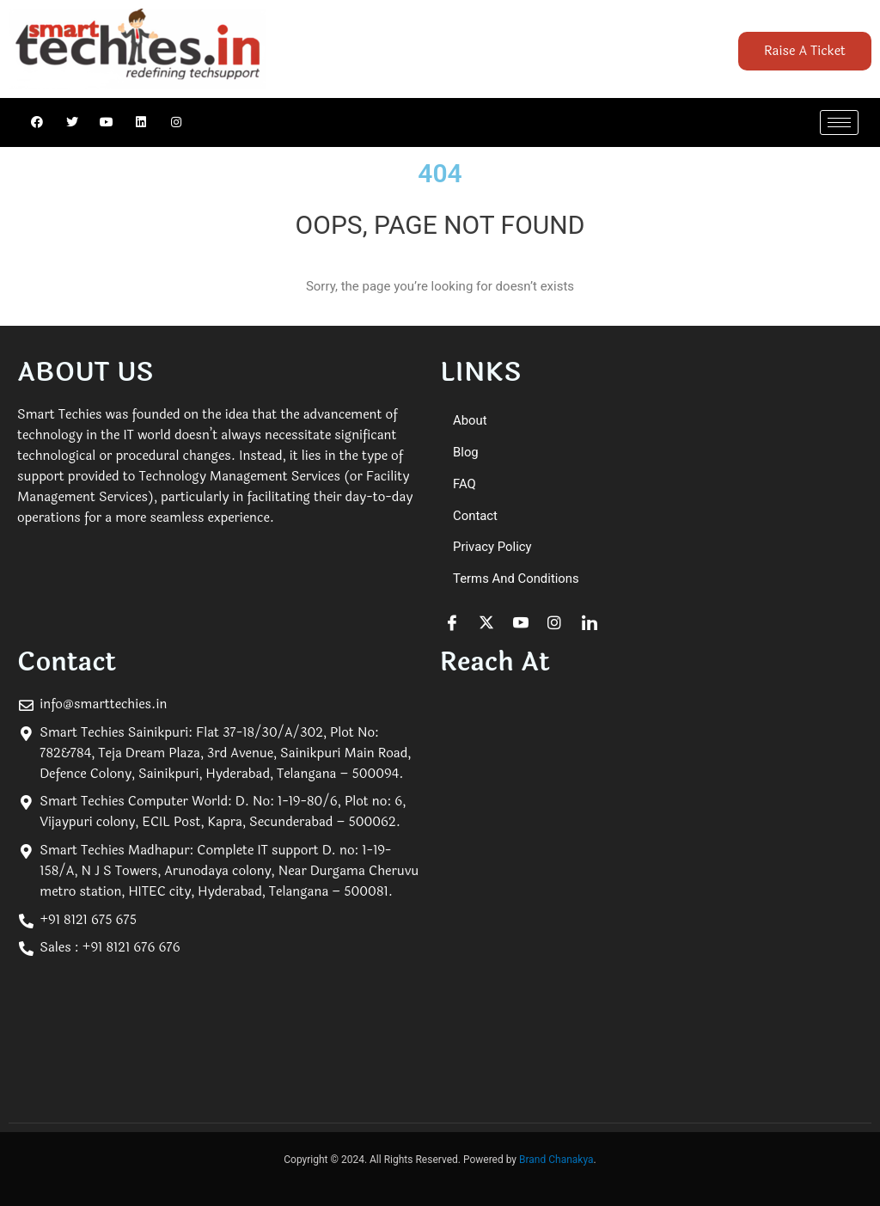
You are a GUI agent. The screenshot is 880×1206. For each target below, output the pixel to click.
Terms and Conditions (516, 579)
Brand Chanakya (556, 1160)
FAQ (464, 484)
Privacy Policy (492, 547)
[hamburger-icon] (839, 122)
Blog (466, 452)
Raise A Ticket (805, 51)
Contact (475, 515)
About (470, 420)
